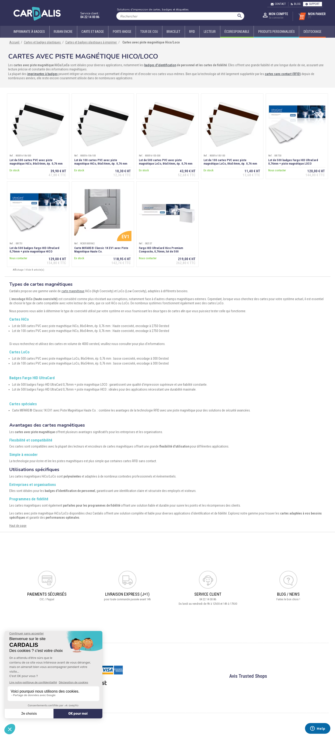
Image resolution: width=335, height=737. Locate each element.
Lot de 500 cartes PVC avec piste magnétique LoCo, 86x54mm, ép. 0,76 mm (165, 161)
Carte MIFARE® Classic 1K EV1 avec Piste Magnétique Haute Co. (101, 249)
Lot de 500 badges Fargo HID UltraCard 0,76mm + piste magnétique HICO (34, 249)
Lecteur (210, 31)
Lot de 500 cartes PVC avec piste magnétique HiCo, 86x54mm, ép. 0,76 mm (36, 161)
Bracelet (173, 31)
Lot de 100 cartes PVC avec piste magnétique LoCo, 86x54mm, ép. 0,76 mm (230, 161)
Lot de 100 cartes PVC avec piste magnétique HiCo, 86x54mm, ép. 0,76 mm (100, 161)
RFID (192, 31)
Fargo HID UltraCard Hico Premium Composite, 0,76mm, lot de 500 (161, 249)
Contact (278, 4)
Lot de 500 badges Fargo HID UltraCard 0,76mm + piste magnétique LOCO (293, 161)
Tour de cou (149, 31)
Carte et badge (92, 31)
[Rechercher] (180, 16)
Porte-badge (122, 31)
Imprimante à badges (29, 31)
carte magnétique (72, 291)
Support (312, 4)
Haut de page (18, 526)
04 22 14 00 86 (89, 17)
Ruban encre (63, 31)
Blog (296, 4)
